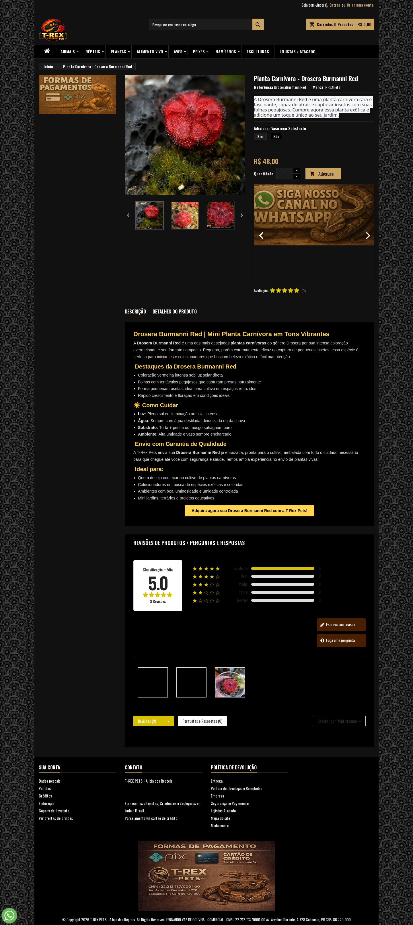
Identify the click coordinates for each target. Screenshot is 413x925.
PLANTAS (118, 51)
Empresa (217, 796)
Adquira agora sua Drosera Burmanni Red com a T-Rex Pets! (249, 510)
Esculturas (258, 51)
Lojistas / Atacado (297, 51)
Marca (318, 87)
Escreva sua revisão (337, 624)
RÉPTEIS (92, 51)
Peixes (199, 51)
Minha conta (220, 825)
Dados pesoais (50, 781)
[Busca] (206, 24)
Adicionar (322, 173)
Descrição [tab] (135, 311)
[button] (263, 232)
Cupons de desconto (54, 811)
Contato (133, 767)
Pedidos (45, 788)
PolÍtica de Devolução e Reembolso (236, 788)
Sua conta (49, 767)
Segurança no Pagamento (230, 803)
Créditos (45, 796)
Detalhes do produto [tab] (175, 311)
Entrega (217, 781)
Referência (263, 87)
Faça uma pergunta (337, 640)
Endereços (46, 803)
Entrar (335, 5)
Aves (178, 51)
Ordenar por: (327, 721)
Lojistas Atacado (223, 811)
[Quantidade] (284, 173)
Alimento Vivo (150, 51)
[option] (314, 232)
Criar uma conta (360, 5)
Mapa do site (220, 818)
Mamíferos (225, 51)
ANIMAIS (68, 51)
